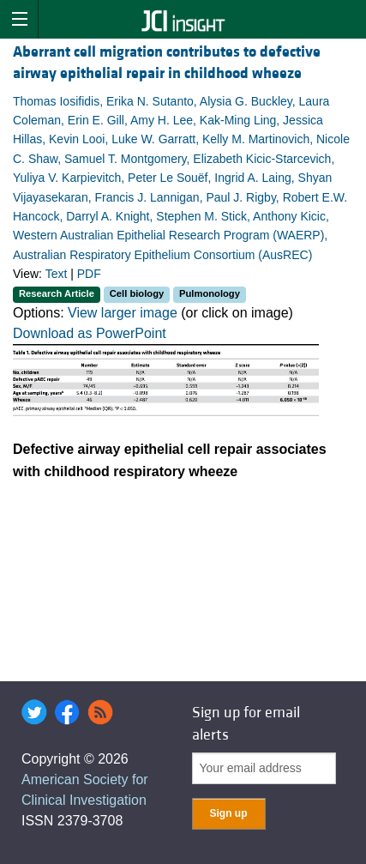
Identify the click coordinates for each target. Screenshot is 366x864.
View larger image (122, 312)
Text (56, 274)
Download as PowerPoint (89, 333)
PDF (89, 274)
